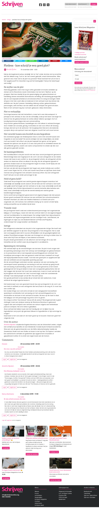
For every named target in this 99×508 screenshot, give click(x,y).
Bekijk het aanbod (32, 454)
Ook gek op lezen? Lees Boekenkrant (58, 439)
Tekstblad (87, 493)
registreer (13, 359)
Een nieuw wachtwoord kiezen (85, 7)
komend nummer (80, 54)
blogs (9, 20)
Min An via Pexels (6, 58)
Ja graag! (6, 448)
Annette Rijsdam (11, 69)
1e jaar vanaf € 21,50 (81, 62)
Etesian (4, 344)
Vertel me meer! (55, 480)
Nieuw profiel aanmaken (70, 7)
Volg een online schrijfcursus (37, 438)
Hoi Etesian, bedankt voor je (14, 371)
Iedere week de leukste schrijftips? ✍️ (10, 439)
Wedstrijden (44, 11)
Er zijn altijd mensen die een (14, 399)
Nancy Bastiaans (8, 394)
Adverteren (38, 503)
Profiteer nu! (54, 452)
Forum (37, 493)
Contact (94, 11)
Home (4, 11)
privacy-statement (90, 90)
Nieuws (37, 491)
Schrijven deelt (39, 505)
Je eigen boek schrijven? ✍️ (12, 470)
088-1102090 (6, 497)
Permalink (21, 347)
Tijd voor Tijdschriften (90, 495)
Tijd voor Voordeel (89, 497)
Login (4, 359)
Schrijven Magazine (41, 499)
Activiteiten (59, 11)
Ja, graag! (6, 478)
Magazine (72, 11)
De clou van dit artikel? (12, 349)
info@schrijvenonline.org (10, 495)
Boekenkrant (88, 491)
